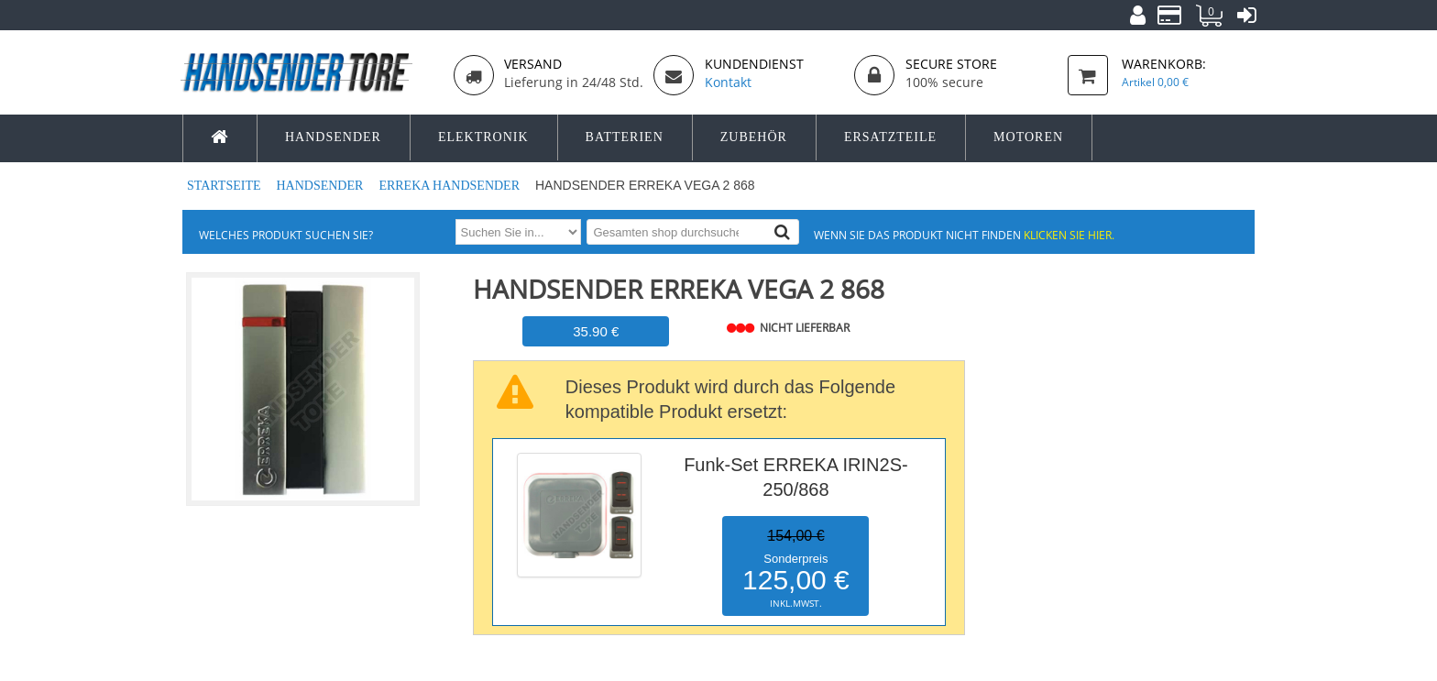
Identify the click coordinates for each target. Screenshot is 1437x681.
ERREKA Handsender (450, 185)
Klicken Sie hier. (1069, 234)
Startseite (225, 185)
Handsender (321, 185)
